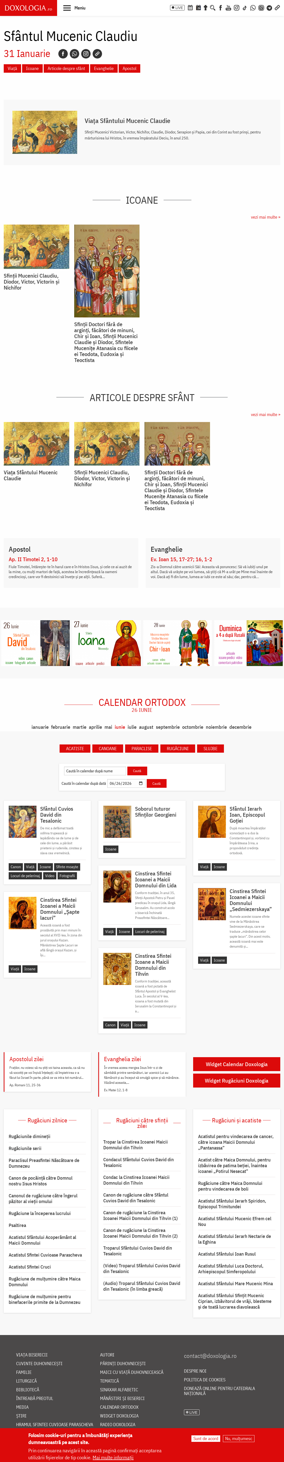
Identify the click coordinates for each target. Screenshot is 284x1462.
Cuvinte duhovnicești (39, 1363)
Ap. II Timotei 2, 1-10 (33, 559)
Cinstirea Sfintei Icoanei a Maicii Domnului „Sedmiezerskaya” (251, 900)
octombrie (192, 727)
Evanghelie (104, 68)
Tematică (109, 1381)
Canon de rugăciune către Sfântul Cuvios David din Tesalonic (135, 1198)
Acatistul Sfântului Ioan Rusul (227, 1254)
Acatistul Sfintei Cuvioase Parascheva (45, 1255)
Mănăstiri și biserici (122, 1398)
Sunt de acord (205, 1439)
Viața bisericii (32, 1355)
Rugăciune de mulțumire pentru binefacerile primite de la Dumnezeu (44, 1299)
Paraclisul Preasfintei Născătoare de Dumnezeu (44, 1163)
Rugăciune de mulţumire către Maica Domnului (44, 1281)
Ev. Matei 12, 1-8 (116, 1090)
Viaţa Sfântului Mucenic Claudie (127, 120)
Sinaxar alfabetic (119, 1390)
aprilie (95, 727)
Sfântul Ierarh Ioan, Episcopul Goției (247, 815)
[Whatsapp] (74, 54)
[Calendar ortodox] (190, 7)
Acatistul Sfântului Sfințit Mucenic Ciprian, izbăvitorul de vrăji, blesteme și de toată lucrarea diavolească (235, 1301)
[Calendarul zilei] (198, 7)
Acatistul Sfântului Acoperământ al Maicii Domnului (42, 1240)
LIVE (179, 8)
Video (49, 875)
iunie (120, 727)
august (146, 727)
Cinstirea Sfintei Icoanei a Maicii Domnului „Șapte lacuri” (59, 909)
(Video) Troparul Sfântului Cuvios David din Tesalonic (141, 1268)
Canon (16, 866)
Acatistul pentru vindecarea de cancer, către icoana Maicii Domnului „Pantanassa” (236, 1142)
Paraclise (142, 748)
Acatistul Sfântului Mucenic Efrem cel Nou (234, 1221)
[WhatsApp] (252, 7)
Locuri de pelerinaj (25, 875)
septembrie (168, 727)
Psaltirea (17, 1225)
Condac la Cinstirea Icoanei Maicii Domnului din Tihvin (136, 1180)
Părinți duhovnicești (123, 1363)
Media (22, 1407)
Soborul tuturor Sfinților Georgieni (155, 812)
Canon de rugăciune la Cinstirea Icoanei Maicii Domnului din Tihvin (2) (140, 1233)
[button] (74, 7)
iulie (132, 727)
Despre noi (195, 1371)
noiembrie (216, 727)
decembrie (240, 727)
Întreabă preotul (34, 1398)
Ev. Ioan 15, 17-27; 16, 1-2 (181, 559)
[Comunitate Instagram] (261, 7)
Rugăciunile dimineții (29, 1136)
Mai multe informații (113, 1457)
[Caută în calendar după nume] (95, 771)
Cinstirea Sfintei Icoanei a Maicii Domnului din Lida (156, 879)
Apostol (129, 68)
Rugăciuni (178, 748)
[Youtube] (228, 7)
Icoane (32, 68)
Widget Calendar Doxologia (237, 1064)
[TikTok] (244, 7)
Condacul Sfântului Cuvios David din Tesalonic (138, 1162)
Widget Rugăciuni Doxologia (236, 1080)
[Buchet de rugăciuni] (205, 7)
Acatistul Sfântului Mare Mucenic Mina (235, 1283)
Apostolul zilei (26, 1059)
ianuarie (40, 727)
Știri (21, 1416)
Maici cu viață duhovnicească (131, 1372)
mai (108, 727)
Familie (24, 1372)
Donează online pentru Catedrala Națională (219, 1391)
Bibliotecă (27, 1390)
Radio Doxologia (117, 1424)
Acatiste (75, 748)
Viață (12, 68)
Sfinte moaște (67, 866)
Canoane (108, 748)
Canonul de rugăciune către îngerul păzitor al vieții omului (43, 1198)
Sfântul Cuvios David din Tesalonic (56, 815)
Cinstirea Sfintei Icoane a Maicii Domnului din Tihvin (153, 965)
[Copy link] (97, 54)
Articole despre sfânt (66, 68)
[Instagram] (236, 7)
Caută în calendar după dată (84, 783)
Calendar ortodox (142, 705)
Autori (107, 1355)
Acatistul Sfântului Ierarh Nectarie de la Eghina (234, 1239)
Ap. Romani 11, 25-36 (25, 1085)
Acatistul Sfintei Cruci (30, 1267)
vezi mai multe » (265, 217)
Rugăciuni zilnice (47, 1120)
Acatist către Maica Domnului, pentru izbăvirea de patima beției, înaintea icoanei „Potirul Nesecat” (234, 1165)
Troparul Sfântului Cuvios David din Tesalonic (137, 1251)
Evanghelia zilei (122, 1059)
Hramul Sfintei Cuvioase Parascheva (54, 1424)
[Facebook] (220, 7)
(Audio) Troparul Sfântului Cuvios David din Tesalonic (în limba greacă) (141, 1286)
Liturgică (26, 1381)
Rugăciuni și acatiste (236, 1120)
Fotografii (67, 875)
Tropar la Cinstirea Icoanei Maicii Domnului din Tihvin (135, 1145)
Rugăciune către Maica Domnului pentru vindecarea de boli (230, 1186)
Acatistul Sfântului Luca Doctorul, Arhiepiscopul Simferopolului (230, 1269)
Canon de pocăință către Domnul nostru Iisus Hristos (40, 1181)
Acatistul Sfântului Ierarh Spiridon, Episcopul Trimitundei (232, 1204)
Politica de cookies (204, 1380)
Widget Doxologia (119, 1416)
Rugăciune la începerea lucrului (40, 1213)
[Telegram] (269, 7)
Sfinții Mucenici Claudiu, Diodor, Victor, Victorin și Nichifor (31, 282)
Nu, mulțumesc (238, 1439)
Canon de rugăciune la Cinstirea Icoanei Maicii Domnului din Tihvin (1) (140, 1215)
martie (79, 727)
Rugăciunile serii (25, 1148)
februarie (60, 727)
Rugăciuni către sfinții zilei (142, 1122)
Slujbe (210, 748)
